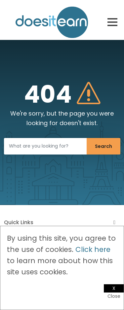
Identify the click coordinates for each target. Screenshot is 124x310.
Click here (92, 249)
